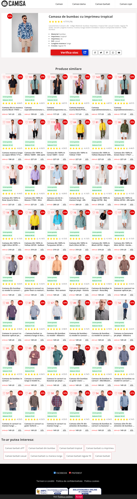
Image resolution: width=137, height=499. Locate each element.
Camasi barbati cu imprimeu (100, 448)
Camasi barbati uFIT (14, 448)
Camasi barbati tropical (70, 448)
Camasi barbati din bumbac (42, 448)
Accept (79, 496)
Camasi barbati (102, 4)
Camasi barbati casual (15, 456)
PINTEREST (75, 473)
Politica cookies (91, 481)
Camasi (59, 4)
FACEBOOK (60, 473)
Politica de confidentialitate (69, 481)
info (19, 114)
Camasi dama (79, 4)
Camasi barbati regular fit (78, 456)
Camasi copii (126, 4)
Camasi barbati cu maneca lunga (46, 456)
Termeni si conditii (45, 481)
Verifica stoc (74, 52)
